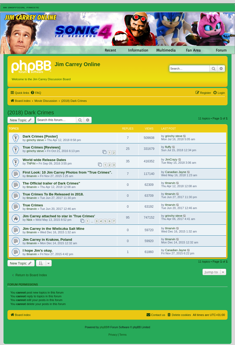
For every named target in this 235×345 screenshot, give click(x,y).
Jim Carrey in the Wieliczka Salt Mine (53, 229)
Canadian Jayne (176, 172)
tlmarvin (32, 176)
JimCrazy (171, 159)
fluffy (168, 147)
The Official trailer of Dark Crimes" (51, 183)
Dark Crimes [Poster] (40, 136)
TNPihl (31, 163)
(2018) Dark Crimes (30, 112)
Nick (29, 219)
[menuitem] (35, 93)
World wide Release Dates (44, 160)
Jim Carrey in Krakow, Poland (47, 240)
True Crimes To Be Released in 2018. (53, 194)
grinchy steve (35, 140)
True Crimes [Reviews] (41, 147)
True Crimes (33, 205)
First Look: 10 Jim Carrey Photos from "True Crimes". (67, 172)
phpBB (104, 327)
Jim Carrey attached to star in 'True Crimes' (59, 216)
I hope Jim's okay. (37, 250)
